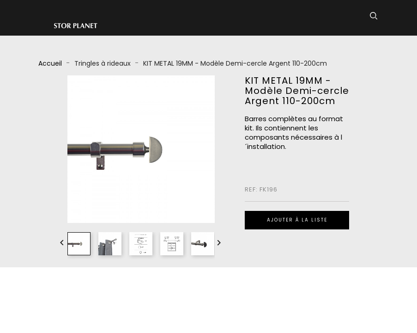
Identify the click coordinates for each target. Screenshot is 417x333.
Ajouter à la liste (297, 219)
